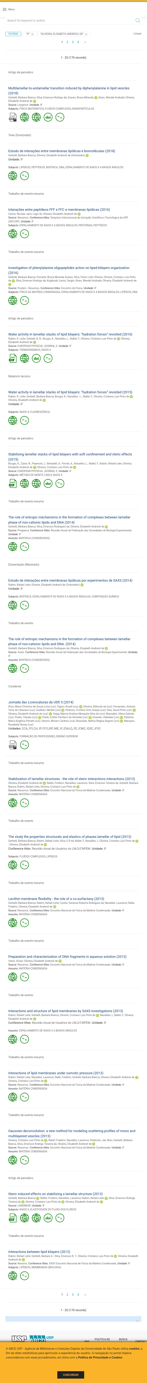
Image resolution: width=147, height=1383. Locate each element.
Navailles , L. (74, 396)
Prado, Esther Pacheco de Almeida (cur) (65, 717)
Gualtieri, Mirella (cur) (48, 710)
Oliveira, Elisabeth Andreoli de (60, 213)
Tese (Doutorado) (19, 135)
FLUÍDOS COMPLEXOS (58, 108)
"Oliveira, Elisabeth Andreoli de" (64, 34)
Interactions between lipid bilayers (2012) (39, 1252)
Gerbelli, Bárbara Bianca (22, 526)
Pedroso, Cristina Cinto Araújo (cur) (85, 710)
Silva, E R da (67, 840)
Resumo (22, 1263)
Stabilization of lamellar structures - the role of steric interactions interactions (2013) (71, 779)
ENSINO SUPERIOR (67, 736)
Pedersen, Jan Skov (101, 1140)
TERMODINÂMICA (29, 349)
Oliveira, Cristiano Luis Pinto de (98, 338)
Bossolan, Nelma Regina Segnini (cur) (97, 720)
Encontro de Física (71, 288)
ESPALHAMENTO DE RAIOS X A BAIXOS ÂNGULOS (94, 167)
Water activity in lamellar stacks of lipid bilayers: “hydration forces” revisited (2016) (70, 334)
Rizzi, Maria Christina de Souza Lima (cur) (32, 706)
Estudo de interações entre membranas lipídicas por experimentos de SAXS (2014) (70, 580)
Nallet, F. (75, 338)
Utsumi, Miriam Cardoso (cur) (58, 720)
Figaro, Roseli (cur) (67, 706)
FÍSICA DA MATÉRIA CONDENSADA (40, 292)
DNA (61, 167)
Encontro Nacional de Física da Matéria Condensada (80, 790)
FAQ (87, 1341)
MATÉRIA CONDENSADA (33, 794)
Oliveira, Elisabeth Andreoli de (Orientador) (61, 155)
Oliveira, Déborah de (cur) (97, 706)
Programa (23, 530)
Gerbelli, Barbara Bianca (22, 97)
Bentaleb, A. (54, 463)
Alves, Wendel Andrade (111, 97)
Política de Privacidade (103, 1341)
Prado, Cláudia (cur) (26, 717)
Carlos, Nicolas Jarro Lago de (25, 213)
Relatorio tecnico (19, 376)
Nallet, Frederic (55, 782)
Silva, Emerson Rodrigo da (51, 97)
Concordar (70, 1374)
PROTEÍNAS (85, 225)
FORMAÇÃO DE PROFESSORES (37, 736)
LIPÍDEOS (25, 167)
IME (56, 728)
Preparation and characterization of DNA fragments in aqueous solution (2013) (67, 957)
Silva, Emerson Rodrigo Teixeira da (37, 1143)
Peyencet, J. (39, 463)
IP (40, 728)
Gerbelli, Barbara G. (42, 1256)
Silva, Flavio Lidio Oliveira (88, 277)
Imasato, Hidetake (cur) (105, 717)
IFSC (98, 728)
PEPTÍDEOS (38, 167)
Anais (21, 652)
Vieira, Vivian (15, 960)
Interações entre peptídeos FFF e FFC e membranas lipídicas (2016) (59, 209)
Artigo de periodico (20, 72)
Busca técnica (124, 1341)
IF (41, 104)
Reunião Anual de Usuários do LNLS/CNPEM (61, 848)
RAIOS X (46, 349)
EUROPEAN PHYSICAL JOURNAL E (37, 346)
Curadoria (14, 686)
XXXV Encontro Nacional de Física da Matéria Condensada (82, 1263)
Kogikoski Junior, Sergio (60, 280)
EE (75, 728)
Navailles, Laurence (76, 782)
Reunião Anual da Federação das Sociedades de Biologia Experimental (91, 530)
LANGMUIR (24, 1205)
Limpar (137, 33)
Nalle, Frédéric (63, 1077)
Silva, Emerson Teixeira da (103, 782)
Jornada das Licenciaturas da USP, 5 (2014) (41, 702)
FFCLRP (47, 728)
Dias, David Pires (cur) (119, 710)
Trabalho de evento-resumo (26, 193)
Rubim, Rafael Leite (111, 463)
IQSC (90, 728)
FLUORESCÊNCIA (40, 411)
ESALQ (68, 728)
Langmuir (23, 104)
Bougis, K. (48, 338)
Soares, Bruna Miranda (81, 97)
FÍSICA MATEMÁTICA (32, 108)
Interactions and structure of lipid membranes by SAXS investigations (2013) (65, 1011)
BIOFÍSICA (52, 167)
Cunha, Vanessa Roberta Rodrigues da (82, 902)
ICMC (81, 728)
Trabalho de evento (20, 623)
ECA (24, 728)
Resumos (23, 217)
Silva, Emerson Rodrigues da (53, 526)
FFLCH (33, 728)
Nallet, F (79, 840)
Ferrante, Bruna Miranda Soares (55, 277)
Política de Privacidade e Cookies (100, 1357)
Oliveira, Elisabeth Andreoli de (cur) (28, 713)
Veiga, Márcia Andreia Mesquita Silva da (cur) (79, 713)
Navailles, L (91, 840)
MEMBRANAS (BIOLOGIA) (46, 1267)
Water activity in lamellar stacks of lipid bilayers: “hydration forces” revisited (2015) (70, 392)
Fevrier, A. (67, 463)
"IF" (30, 34)
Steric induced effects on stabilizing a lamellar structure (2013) (55, 1194)
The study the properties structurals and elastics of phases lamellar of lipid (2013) (69, 837)
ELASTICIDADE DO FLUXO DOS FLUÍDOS (53, 1209)
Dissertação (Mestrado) (23, 564)
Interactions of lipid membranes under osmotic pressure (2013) (55, 1073)
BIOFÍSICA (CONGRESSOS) (34, 538)
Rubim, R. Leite (16, 338)
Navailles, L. (62, 338)
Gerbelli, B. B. (34, 338)
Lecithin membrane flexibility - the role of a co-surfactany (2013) (56, 899)
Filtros (13, 33)
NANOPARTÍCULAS (83, 108)
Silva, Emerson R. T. (66, 1256)
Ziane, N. (26, 463)
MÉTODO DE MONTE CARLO (36, 474)
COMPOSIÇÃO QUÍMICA (105, 596)
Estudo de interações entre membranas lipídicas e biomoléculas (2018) (61, 151)
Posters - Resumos (28, 288)
